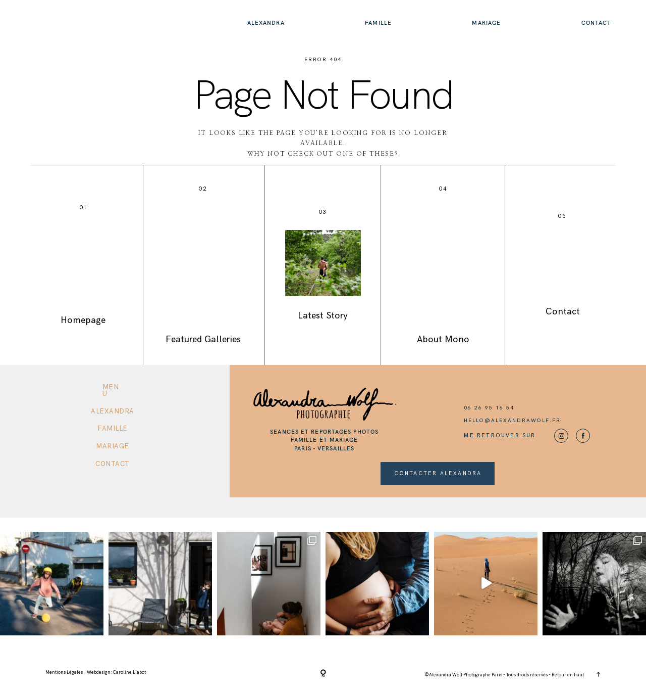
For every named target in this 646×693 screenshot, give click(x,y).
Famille (378, 22)
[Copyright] (323, 673)
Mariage (486, 22)
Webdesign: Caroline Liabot (116, 672)
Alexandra (266, 22)
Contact (596, 22)
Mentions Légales (64, 672)
